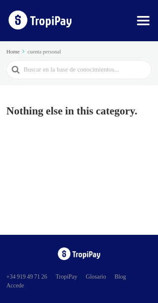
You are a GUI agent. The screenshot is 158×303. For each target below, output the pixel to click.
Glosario (96, 276)
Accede (15, 285)
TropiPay (67, 276)
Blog (120, 276)
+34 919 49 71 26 (26, 276)
